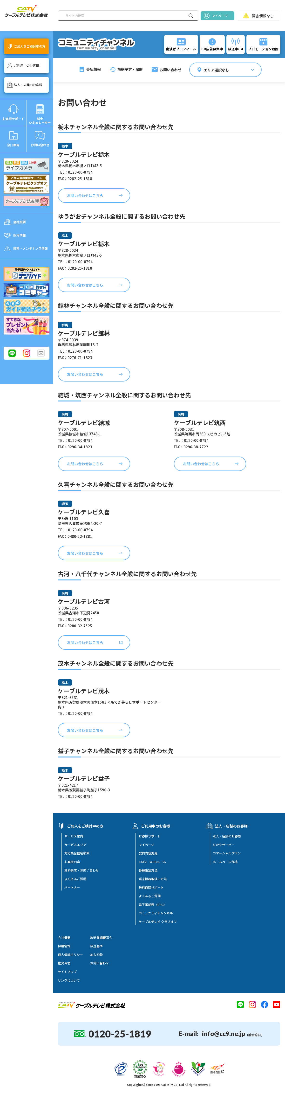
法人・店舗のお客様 (227, 836)
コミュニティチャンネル (156, 913)
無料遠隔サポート (151, 888)
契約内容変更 (148, 853)
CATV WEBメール (152, 862)
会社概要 (64, 938)
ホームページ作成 (225, 862)
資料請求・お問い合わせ (81, 870)
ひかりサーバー (224, 845)
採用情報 (64, 946)
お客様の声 (72, 862)
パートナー (72, 888)
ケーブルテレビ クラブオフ (158, 922)
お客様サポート (150, 836)
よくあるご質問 (75, 879)
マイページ (146, 845)
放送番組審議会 (101, 938)
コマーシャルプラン (227, 853)
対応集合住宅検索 (76, 853)
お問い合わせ (99, 963)
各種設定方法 (148, 870)
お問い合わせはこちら (85, 195)
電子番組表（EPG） (153, 905)
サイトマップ (67, 972)
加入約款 (96, 955)
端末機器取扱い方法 (153, 879)
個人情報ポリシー (70, 955)
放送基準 (96, 946)
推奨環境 (64, 963)
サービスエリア (75, 845)
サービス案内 (73, 836)
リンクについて (69, 980)
